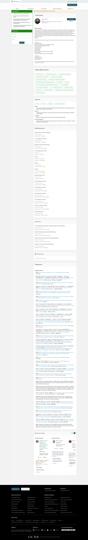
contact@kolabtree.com (65, 490)
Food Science (14, 506)
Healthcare (29, 510)
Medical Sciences (64, 508)
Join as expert (70, 1)
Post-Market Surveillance (51, 74)
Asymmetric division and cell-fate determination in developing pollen (54, 377)
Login (76, 1)
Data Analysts (31, 8)
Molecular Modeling (57, 458)
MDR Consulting (64, 506)
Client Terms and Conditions (17, 522)
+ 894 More (38, 472)
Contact (22, 42)
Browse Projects (45, 520)
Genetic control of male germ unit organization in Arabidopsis (52, 357)
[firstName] (22, 34)
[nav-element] (72, 433)
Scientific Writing (30, 499)
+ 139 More (54, 463)
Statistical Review (14, 504)
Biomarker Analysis (69, 87)
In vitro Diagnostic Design (57, 87)
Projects (27, 5)
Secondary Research (31, 502)
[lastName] (22, 37)
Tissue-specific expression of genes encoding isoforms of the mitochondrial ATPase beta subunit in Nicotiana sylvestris (54, 374)
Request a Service (72, 5)
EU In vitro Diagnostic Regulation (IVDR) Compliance (47, 84)
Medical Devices (39, 74)
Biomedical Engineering (65, 497)
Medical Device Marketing (65, 74)
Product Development (60, 104)
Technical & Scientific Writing (50, 512)
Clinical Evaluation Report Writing (18, 512)
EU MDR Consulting (31, 497)
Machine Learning (40, 469)
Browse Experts (36, 520)
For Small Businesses (15, 497)
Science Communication (49, 502)
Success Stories (19, 520)
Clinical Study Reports (49, 508)
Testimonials (53, 520)
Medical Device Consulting (32, 508)
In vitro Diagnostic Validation (42, 87)
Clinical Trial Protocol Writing (66, 499)
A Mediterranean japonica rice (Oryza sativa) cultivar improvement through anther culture (55, 304)
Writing (37, 104)
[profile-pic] (37, 441)
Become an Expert (31, 489)
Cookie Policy (51, 522)
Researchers (70, 8)
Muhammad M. (59, 440)
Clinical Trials (38, 90)
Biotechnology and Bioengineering (51, 504)
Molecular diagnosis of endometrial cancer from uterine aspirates (53, 325)
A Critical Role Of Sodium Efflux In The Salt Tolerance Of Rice (52, 272)
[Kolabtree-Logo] (15, 1)
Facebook (50, 530)
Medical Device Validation (57, 77)
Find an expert (21, 5)
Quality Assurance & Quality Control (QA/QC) (45, 92)
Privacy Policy (43, 522)
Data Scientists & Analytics (16, 499)
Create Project (71, 19)
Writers (17, 8)
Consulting (50, 104)
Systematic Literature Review (66, 512)
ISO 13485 (59, 82)
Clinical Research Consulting (17, 510)
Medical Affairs (63, 504)
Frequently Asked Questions (50, 490)
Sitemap (60, 520)
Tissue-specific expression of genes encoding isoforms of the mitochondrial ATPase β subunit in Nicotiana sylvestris (55, 402)
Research (43, 104)
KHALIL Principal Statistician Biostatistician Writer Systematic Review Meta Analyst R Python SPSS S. (44, 445)
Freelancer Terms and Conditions (31, 522)
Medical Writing (14, 508)
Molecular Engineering (57, 461)
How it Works (27, 520)
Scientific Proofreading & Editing (51, 499)
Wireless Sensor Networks (75, 460)
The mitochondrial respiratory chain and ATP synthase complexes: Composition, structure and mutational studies (55, 370)
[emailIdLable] (22, 39)
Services (39, 5)
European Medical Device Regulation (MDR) (45, 82)
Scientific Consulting (15, 502)
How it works (14, 5)
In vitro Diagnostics (65, 84)
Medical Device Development (42, 77)
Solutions (32, 5)
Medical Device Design (40, 79)
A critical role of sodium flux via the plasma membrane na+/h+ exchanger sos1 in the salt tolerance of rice (54, 279)
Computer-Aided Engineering (73, 463)
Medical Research (30, 512)
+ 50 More (71, 465)
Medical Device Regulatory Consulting (57, 79)
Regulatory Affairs (48, 90)
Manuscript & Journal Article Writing (52, 510)
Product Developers (57, 8)
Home (12, 520)
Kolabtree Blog (36, 530)
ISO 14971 (66, 82)
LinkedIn (56, 530)
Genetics (46, 506)
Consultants (44, 8)
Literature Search (30, 504)
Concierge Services (46, 5)
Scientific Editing (30, 506)
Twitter (44, 530)
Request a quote (49, 11)
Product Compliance (62, 92)
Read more (38, 465)
